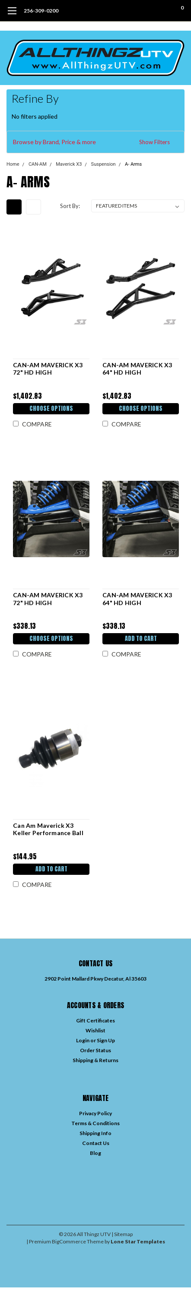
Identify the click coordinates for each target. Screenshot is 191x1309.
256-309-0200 (41, 10)
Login (82, 1040)
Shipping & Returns (95, 1060)
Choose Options (51, 408)
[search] (147, 11)
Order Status (95, 1050)
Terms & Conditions (95, 1123)
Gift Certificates (95, 1020)
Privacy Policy (95, 1113)
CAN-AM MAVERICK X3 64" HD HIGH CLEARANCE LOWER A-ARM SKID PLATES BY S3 (138, 598)
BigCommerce (69, 1241)
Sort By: (70, 205)
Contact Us (95, 1143)
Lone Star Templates (138, 1241)
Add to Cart (141, 638)
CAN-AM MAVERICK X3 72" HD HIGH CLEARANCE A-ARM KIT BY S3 (49, 368)
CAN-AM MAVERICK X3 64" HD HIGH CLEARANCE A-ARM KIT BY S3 (138, 368)
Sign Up (106, 1040)
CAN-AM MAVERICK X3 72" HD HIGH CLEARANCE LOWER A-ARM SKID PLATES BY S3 (49, 598)
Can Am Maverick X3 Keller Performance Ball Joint (48, 829)
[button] (95, 142)
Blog (95, 1153)
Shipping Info (95, 1133)
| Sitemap (122, 1234)
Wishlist (95, 1030)
